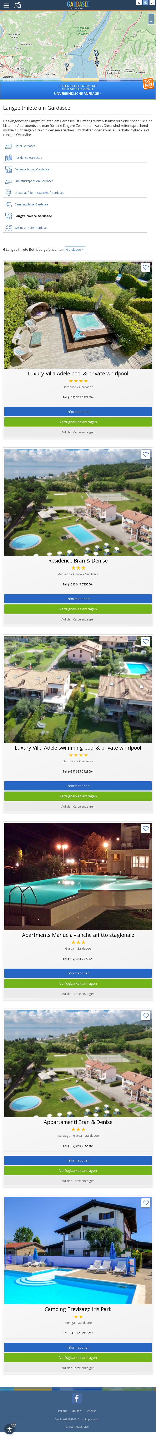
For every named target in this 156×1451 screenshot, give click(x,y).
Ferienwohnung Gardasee (32, 169)
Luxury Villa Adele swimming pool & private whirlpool (78, 747)
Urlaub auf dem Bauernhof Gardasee (39, 193)
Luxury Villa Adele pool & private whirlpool (78, 373)
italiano (62, 1411)
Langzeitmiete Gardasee (33, 216)
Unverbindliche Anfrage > (77, 88)
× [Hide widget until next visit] (13, 1424)
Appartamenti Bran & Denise (78, 1121)
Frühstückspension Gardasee (34, 181)
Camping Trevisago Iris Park (78, 1309)
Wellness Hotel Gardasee (31, 228)
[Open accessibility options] (9, 1429)
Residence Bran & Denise (78, 560)
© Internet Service (77, 1426)
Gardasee (73, 249)
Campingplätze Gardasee (31, 204)
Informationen (78, 411)
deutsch (77, 1411)
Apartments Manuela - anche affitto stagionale (78, 934)
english (91, 1411)
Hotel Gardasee (25, 146)
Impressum (92, 1419)
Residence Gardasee (28, 158)
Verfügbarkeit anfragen (78, 422)
